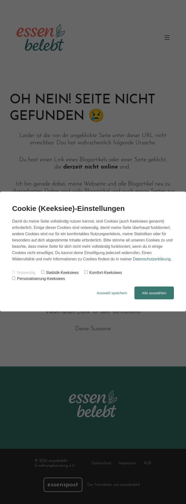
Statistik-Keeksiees (60, 273)
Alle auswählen (154, 293)
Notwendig (23, 273)
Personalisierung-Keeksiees (38, 279)
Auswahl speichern (112, 293)
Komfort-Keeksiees (103, 273)
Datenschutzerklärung (152, 259)
